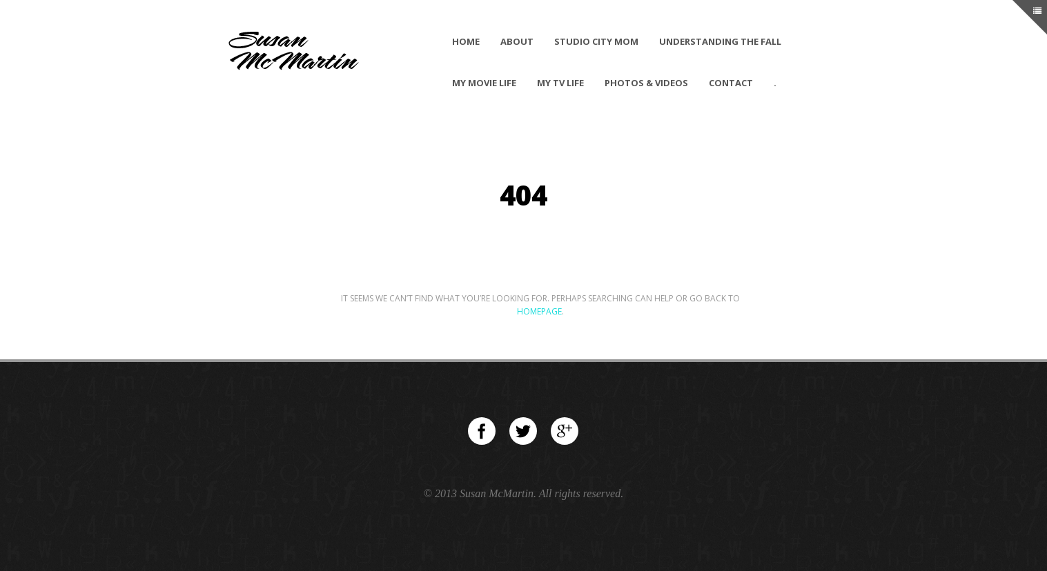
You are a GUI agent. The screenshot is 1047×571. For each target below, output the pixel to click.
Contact (731, 83)
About (517, 41)
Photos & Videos (646, 83)
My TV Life (560, 83)
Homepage (539, 311)
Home (466, 41)
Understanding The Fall (720, 41)
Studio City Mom (596, 41)
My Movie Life (484, 83)
